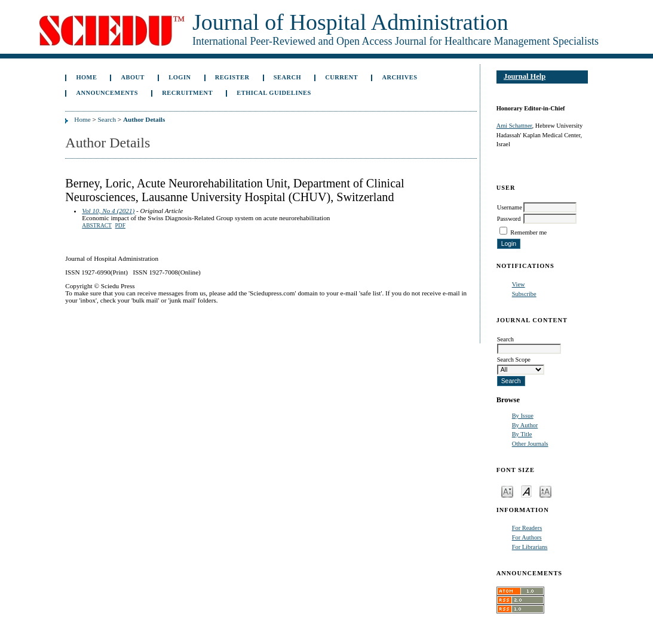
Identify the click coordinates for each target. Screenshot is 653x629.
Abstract (97, 226)
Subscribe (524, 294)
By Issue (523, 415)
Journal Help (524, 76)
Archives (399, 77)
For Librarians (530, 547)
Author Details (144, 119)
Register (232, 77)
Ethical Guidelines (274, 93)
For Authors (527, 537)
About (133, 77)
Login (179, 77)
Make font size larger (545, 491)
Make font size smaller (507, 491)
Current (341, 77)
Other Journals (530, 443)
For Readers (527, 528)
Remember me (528, 232)
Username (509, 207)
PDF (120, 226)
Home (86, 77)
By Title (522, 434)
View (518, 284)
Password (509, 218)
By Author (525, 425)
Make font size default (526, 491)
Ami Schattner (514, 125)
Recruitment (187, 93)
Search (287, 77)
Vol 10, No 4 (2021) (108, 210)
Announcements (107, 93)
